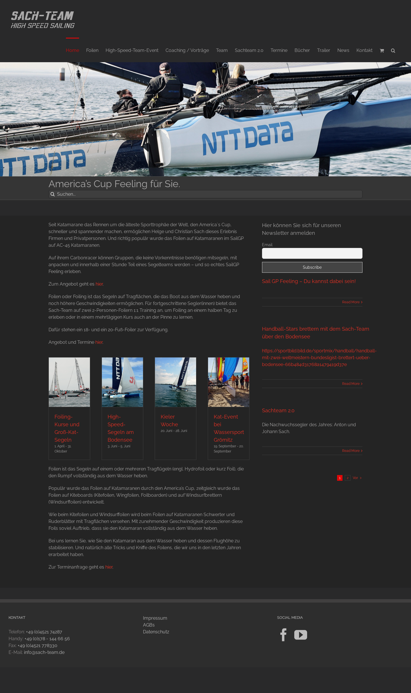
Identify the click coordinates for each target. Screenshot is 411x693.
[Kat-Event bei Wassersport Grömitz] (228, 382)
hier (99, 284)
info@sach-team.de (44, 652)
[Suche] (53, 194)
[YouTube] (300, 635)
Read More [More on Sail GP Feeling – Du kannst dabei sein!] (351, 302)
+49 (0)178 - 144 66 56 (47, 638)
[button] (393, 50)
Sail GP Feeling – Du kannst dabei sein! (309, 281)
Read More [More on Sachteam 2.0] (351, 451)
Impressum (155, 618)
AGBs (149, 625)
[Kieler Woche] (175, 382)
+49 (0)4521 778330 (37, 645)
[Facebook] (283, 635)
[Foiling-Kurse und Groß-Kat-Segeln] (69, 382)
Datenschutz (156, 632)
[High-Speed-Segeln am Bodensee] (122, 382)
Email (267, 245)
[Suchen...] (205, 194)
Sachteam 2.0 (278, 410)
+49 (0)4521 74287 (44, 632)
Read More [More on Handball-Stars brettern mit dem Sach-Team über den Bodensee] (351, 384)
